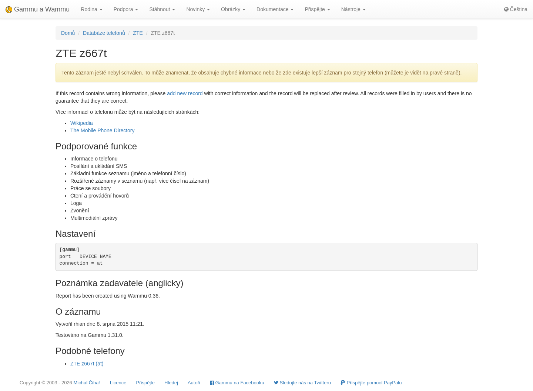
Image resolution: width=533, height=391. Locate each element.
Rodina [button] (91, 9)
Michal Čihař (86, 382)
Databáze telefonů (104, 33)
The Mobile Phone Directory (102, 130)
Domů (68, 33)
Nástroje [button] (353, 9)
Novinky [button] (198, 9)
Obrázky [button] (233, 9)
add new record (185, 93)
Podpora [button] (126, 9)
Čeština (515, 9)
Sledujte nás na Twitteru (302, 382)
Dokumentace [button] (275, 9)
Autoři (194, 382)
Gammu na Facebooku (237, 382)
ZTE (138, 33)
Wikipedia (81, 123)
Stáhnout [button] (162, 9)
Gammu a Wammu (38, 9)
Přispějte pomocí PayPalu (371, 382)
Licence (118, 382)
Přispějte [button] (317, 9)
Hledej (171, 382)
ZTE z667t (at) (86, 364)
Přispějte (145, 382)
